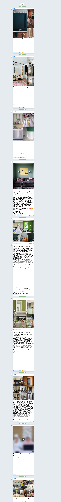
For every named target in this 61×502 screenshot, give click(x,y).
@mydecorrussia (29, 375)
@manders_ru (42, 6)
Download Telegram (42, 18)
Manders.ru (38, 11)
